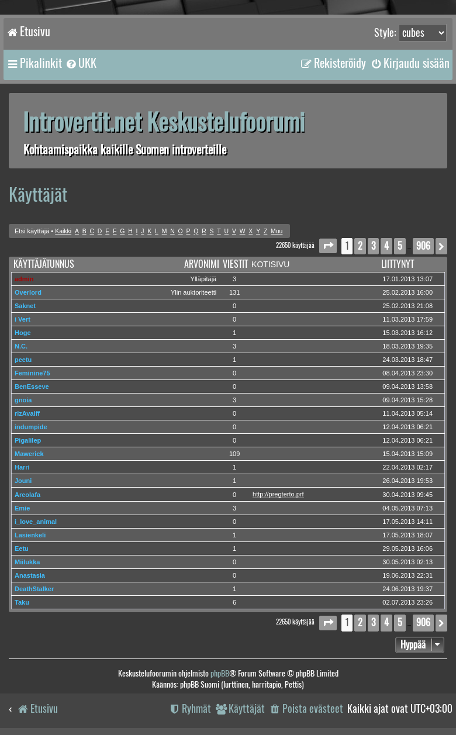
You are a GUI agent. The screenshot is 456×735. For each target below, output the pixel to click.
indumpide (31, 426)
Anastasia (30, 575)
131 (234, 292)
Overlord (28, 292)
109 (234, 453)
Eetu (22, 548)
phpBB (219, 673)
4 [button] (386, 246)
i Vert (22, 319)
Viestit (235, 264)
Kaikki (63, 231)
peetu (23, 359)
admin (24, 278)
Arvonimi (201, 264)
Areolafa (27, 494)
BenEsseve (32, 386)
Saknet (25, 305)
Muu (276, 231)
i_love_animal (36, 521)
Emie (22, 508)
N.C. (21, 346)
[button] (328, 246)
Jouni (23, 480)
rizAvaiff (27, 413)
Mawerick (29, 453)
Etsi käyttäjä (32, 230)
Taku (22, 602)
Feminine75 (32, 373)
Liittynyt (397, 264)
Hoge (23, 332)
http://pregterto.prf (278, 494)
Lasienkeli (30, 535)
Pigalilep (28, 440)
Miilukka (27, 561)
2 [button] (360, 246)
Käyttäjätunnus (43, 264)
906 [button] (423, 246)
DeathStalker (34, 588)
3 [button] (373, 246)
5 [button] (400, 246)
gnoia (23, 399)
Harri (22, 467)
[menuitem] (80, 63)
